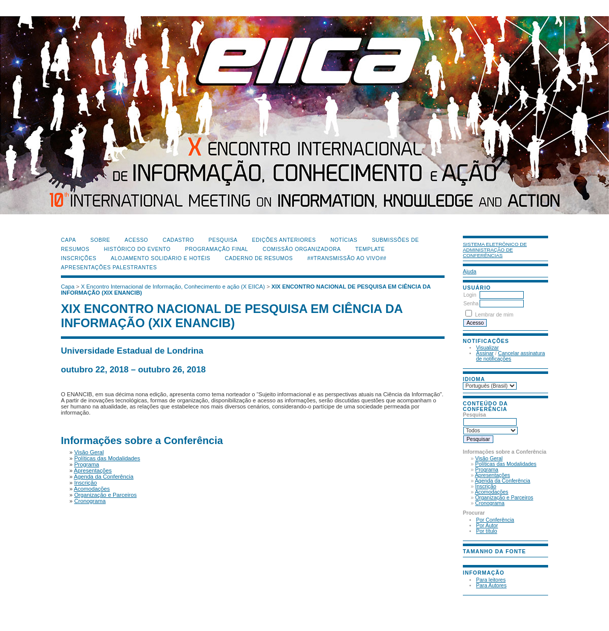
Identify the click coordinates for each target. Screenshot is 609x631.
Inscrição (485, 486)
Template (370, 249)
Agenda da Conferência (502, 481)
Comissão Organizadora (301, 249)
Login (469, 295)
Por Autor (487, 525)
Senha (471, 303)
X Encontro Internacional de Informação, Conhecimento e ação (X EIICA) (173, 286)
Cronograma (489, 503)
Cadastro (178, 240)
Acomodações (492, 492)
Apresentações (492, 475)
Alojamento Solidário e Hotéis (160, 258)
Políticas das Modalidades (505, 464)
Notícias (343, 240)
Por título (486, 531)
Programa (486, 469)
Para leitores (490, 580)
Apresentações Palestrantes (109, 267)
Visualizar (487, 348)
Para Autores (491, 585)
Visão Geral (488, 458)
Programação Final (216, 249)
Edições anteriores (284, 240)
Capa (68, 240)
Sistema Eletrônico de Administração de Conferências (495, 249)
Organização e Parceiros (504, 497)
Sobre (100, 240)
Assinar (485, 353)
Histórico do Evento (137, 249)
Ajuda (470, 271)
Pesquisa (223, 240)
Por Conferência (495, 520)
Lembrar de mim (494, 315)
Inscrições (78, 258)
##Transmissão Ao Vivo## (347, 258)
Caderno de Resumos (259, 258)
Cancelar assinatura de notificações (510, 356)
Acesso (136, 240)
